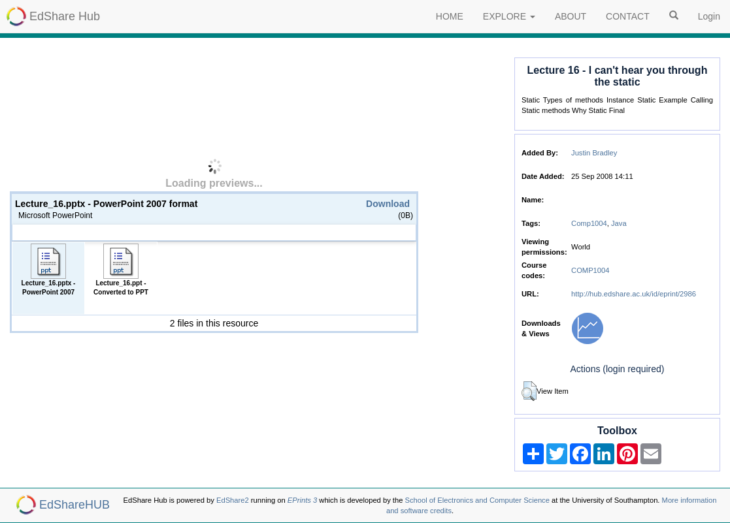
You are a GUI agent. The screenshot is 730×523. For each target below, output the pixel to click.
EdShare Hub (64, 16)
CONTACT (628, 16)
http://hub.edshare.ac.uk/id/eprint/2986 (633, 294)
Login (709, 16)
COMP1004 (590, 270)
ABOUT (570, 16)
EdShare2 (232, 500)
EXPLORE (509, 16)
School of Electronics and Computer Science (477, 500)
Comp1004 (589, 223)
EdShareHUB (74, 504)
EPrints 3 (302, 500)
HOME (449, 16)
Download (388, 203)
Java (619, 223)
